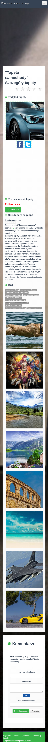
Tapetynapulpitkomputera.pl (15, 741)
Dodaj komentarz (21, 711)
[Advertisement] (24, 37)
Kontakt (6, 738)
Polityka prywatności (22, 736)
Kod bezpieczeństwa (26, 701)
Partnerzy (37, 736)
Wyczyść (35, 711)
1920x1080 (13, 209)
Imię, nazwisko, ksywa (26, 672)
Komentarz (26, 682)
